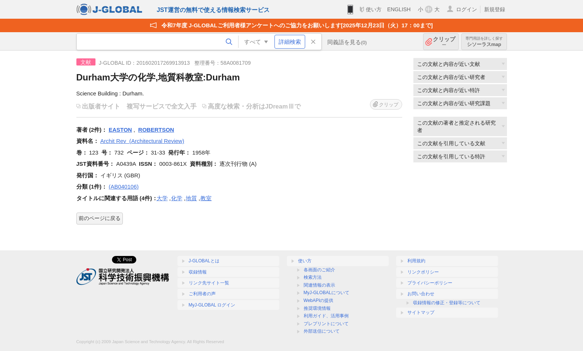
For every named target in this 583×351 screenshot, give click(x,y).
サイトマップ (420, 312)
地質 (191, 198)
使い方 (374, 9)
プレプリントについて (326, 323)
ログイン (466, 9)
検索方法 (313, 277)
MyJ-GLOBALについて (326, 292)
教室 (206, 198)
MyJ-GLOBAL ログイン (212, 305)
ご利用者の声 (202, 293)
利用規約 (416, 260)
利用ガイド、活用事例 (326, 315)
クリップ (444, 42)
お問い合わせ (420, 293)
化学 (176, 198)
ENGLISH (399, 9)
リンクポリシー (423, 272)
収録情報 (198, 272)
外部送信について (322, 331)
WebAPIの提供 (319, 300)
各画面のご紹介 (319, 269)
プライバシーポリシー (429, 283)
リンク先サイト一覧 (209, 283)
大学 (162, 198)
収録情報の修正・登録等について (446, 302)
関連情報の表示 (319, 285)
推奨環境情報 (317, 308)
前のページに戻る (100, 218)
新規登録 (494, 9)
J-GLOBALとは (204, 260)
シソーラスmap (484, 41)
